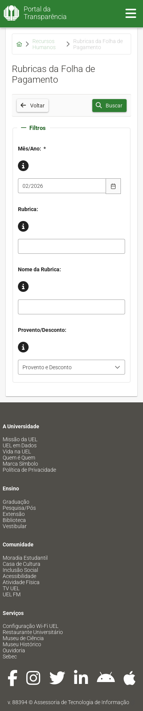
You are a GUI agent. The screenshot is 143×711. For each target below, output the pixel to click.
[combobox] (62, 185)
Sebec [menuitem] (10, 656)
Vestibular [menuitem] (15, 526)
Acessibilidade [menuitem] (19, 576)
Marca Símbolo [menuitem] (20, 464)
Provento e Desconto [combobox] (47, 367)
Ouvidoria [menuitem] (14, 650)
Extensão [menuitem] (14, 514)
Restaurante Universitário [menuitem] (33, 632)
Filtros (33, 128)
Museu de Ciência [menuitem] (23, 638)
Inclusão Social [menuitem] (20, 570)
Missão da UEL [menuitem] (20, 439)
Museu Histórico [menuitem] (22, 644)
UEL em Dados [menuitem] (20, 445)
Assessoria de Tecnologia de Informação (81, 702)
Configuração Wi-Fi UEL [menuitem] (30, 626)
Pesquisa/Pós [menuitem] (19, 508)
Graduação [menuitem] (16, 502)
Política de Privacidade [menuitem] (29, 470)
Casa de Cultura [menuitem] (21, 564)
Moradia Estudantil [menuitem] (25, 558)
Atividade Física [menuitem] (21, 582)
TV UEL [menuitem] (11, 588)
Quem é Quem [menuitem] (19, 458)
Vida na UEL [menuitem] (17, 451)
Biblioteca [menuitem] (14, 520)
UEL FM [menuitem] (12, 594)
